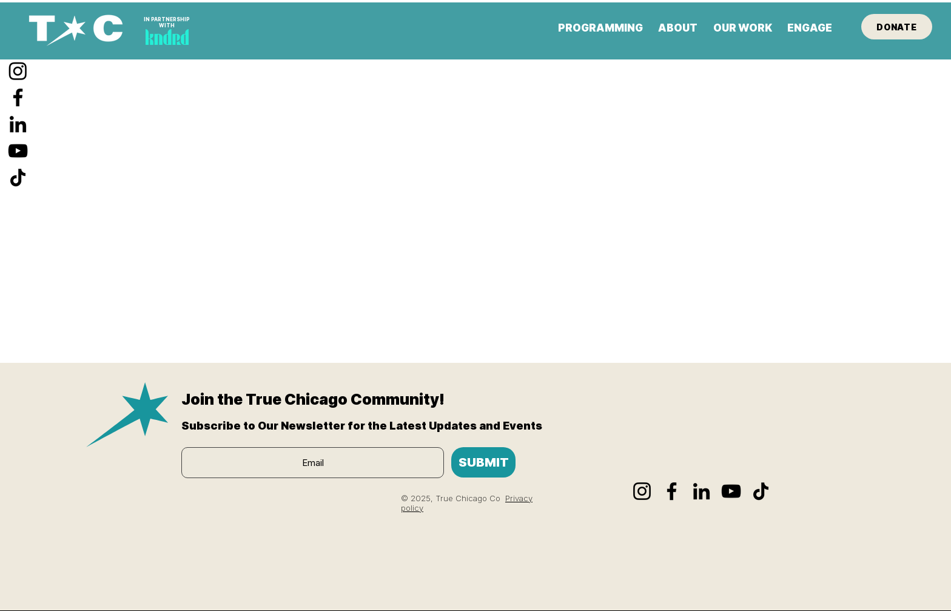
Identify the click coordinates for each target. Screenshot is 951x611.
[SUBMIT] (483, 462)
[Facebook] (18, 97)
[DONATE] (896, 26)
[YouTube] (18, 151)
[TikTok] (18, 177)
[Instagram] (18, 71)
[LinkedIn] (18, 124)
